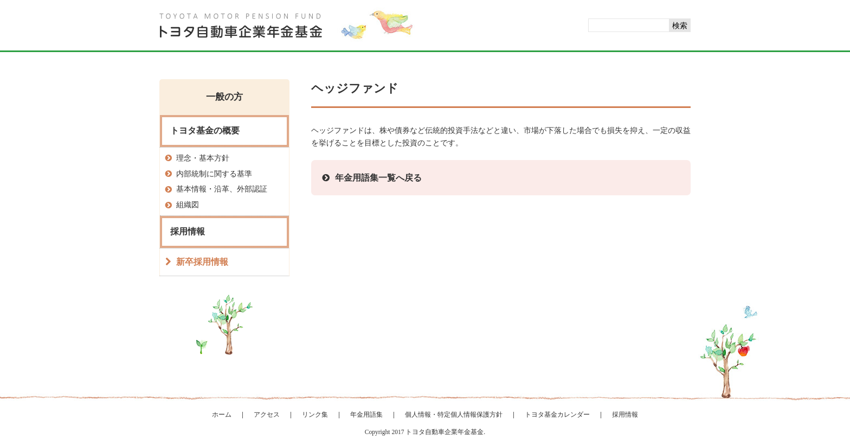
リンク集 (315, 414)
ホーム (221, 414)
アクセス (267, 414)
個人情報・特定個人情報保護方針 (454, 414)
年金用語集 (366, 414)
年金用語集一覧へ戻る (378, 177)
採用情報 (625, 414)
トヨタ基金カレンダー (557, 414)
